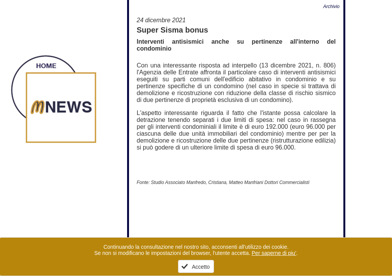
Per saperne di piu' (274, 253)
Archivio (331, 6)
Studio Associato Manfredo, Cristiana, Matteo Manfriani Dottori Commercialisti (230, 182)
